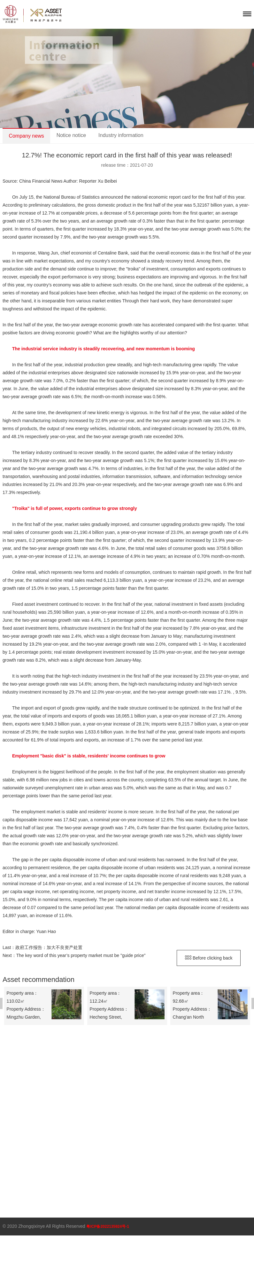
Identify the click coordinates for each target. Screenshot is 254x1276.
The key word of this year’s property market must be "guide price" (81, 955)
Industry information (120, 135)
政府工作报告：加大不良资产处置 (48, 947)
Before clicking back (208, 958)
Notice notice (71, 135)
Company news (26, 136)
